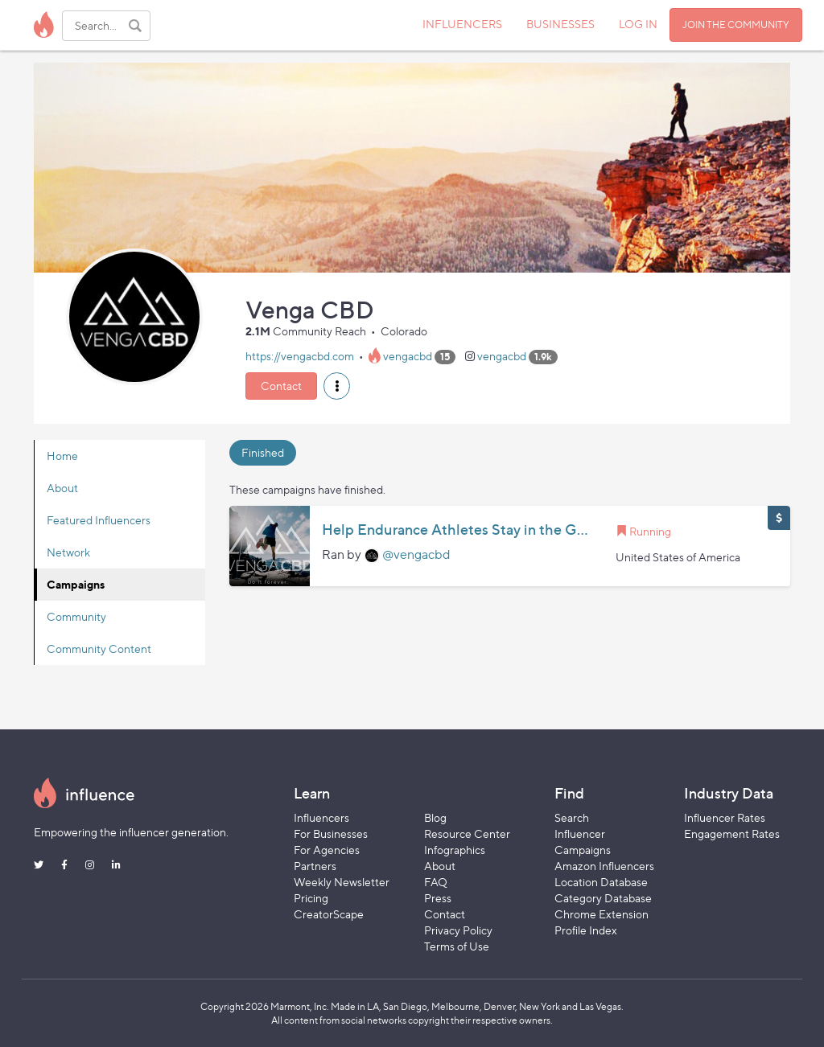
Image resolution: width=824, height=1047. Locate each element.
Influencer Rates (724, 817)
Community (76, 616)
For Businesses (331, 833)
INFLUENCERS (462, 24)
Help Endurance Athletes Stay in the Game (456, 530)
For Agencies (327, 849)
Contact (281, 385)
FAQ (435, 882)
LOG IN (638, 24)
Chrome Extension (601, 914)
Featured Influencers (98, 520)
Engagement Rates (732, 833)
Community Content (99, 648)
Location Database (601, 882)
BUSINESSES (560, 24)
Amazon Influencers (604, 865)
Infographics (454, 849)
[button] (336, 386)
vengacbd (407, 356)
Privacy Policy (458, 930)
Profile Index (585, 930)
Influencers (321, 817)
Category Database (603, 898)
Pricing (311, 898)
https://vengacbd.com (299, 356)
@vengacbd (416, 554)
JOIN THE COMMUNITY (735, 24)
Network (68, 552)
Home (62, 455)
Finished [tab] (262, 452)
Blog (435, 817)
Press (437, 898)
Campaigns (76, 584)
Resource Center (467, 833)
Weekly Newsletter (341, 882)
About (62, 488)
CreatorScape (329, 914)
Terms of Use (456, 946)
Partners (315, 865)
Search (571, 817)
